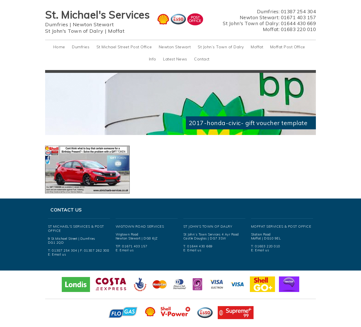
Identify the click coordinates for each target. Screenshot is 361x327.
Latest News (175, 59)
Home (59, 46)
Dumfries (56, 24)
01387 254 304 (298, 11)
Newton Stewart (93, 24)
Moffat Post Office (287, 46)
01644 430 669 (298, 23)
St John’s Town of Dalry (221, 46)
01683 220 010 (298, 29)
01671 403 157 (298, 17)
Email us (59, 254)
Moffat (116, 31)
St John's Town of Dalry (74, 31)
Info (152, 59)
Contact (202, 59)
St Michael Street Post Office (124, 46)
